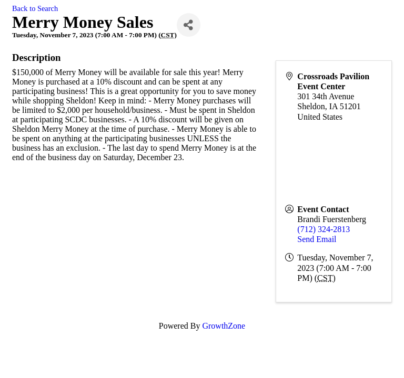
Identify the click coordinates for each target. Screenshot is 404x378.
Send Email (316, 239)
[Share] (188, 25)
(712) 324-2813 (323, 229)
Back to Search (35, 8)
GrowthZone (223, 325)
